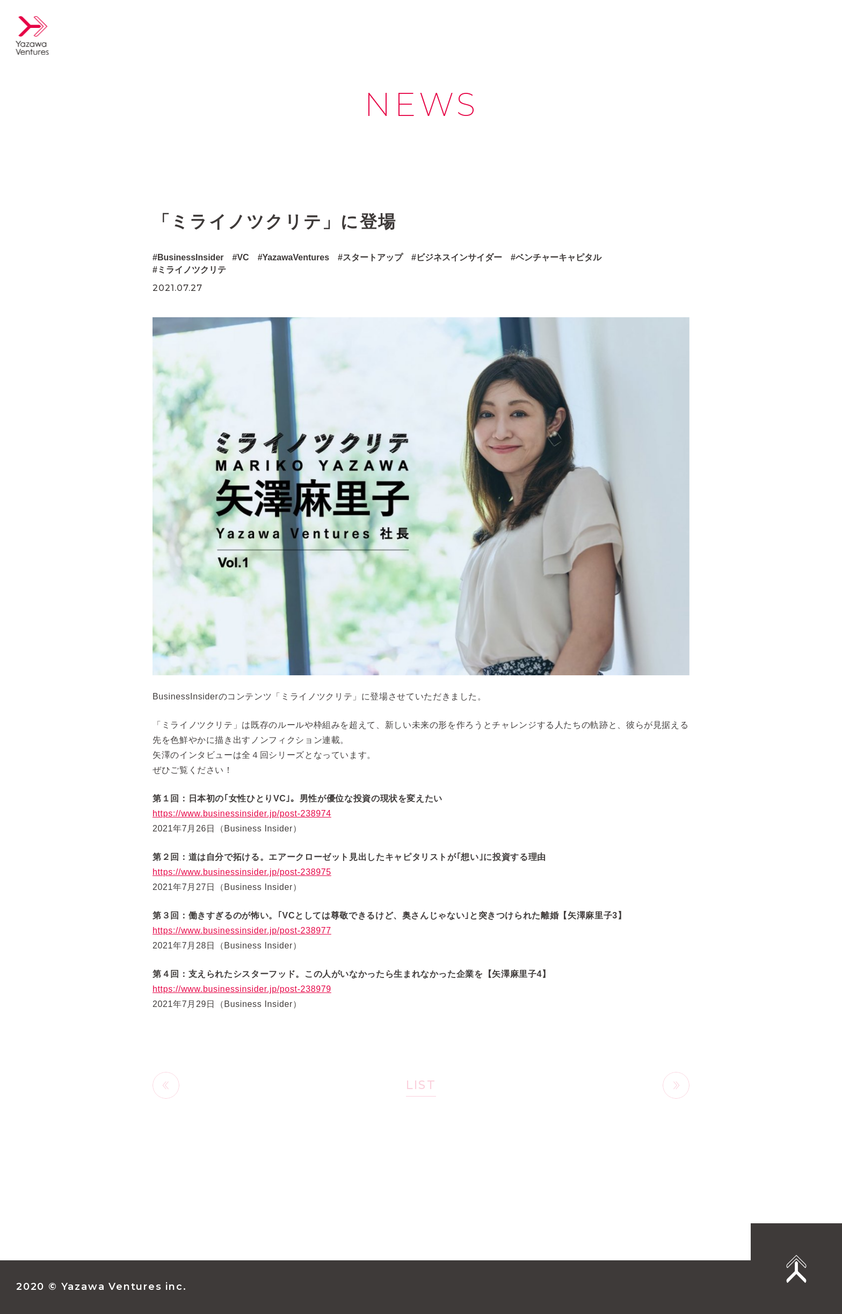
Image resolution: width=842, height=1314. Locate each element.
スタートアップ (373, 257)
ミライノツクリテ (191, 269)
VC (243, 257)
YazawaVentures (296, 257)
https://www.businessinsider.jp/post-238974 (242, 824)
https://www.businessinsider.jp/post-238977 (242, 941)
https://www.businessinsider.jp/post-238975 (242, 882)
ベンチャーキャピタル (558, 257)
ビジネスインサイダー (459, 257)
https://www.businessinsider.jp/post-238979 (242, 999)
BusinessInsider (190, 257)
